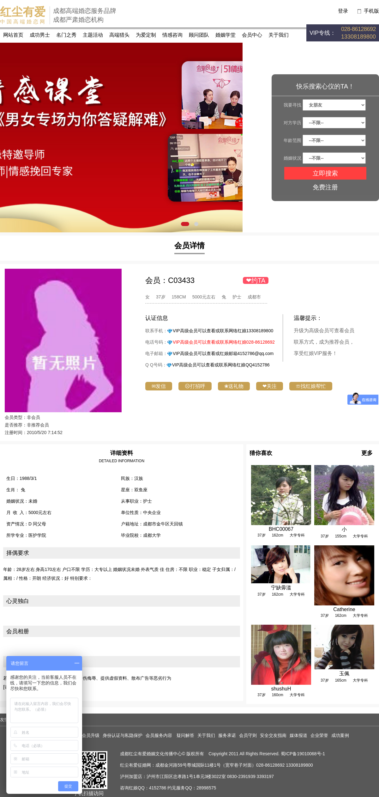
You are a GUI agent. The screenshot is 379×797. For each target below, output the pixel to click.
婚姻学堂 (225, 35)
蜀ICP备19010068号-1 (303, 753)
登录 (343, 11)
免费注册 (325, 187)
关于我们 (278, 35)
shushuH (281, 688)
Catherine (344, 609)
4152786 (157, 787)
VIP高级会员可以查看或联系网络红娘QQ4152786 (221, 364)
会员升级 (90, 735)
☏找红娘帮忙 (311, 386)
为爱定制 (146, 35)
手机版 (371, 11)
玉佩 (344, 673)
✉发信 (159, 386)
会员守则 (248, 735)
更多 (367, 453)
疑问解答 (185, 735)
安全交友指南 (273, 735)
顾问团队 (199, 35)
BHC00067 (281, 529)
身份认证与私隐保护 (122, 735)
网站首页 (13, 35)
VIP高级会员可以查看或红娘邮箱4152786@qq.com (223, 353)
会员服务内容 (159, 735)
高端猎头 (119, 35)
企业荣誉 (319, 735)
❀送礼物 (234, 386)
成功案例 (340, 735)
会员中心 (252, 35)
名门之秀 (66, 35)
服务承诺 (227, 735)
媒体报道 (298, 735)
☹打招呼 (195, 386)
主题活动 (93, 35)
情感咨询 (172, 35)
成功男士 (40, 35)
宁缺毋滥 (281, 587)
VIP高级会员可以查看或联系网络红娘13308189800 (223, 330)
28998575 (206, 787)
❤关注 (269, 386)
